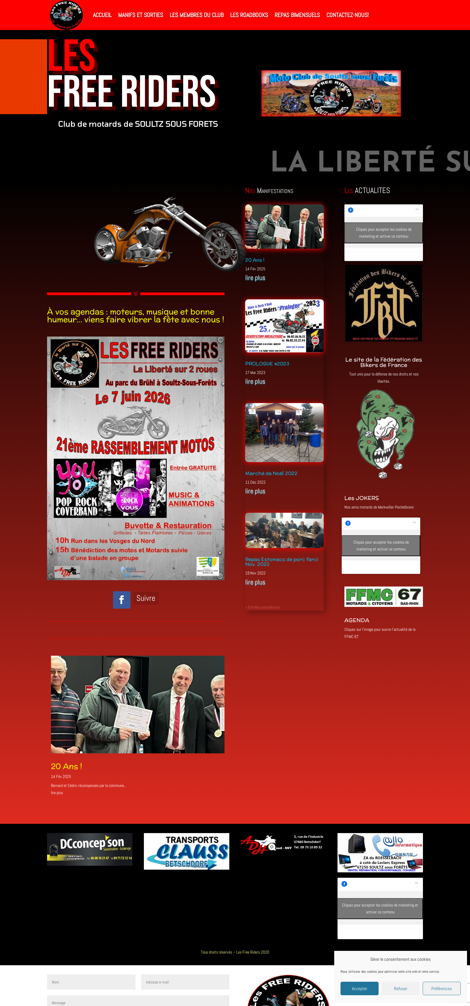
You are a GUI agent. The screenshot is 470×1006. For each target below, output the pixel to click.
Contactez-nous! (347, 15)
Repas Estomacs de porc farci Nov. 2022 (281, 562)
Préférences (441, 988)
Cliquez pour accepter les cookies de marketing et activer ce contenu (384, 233)
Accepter (359, 988)
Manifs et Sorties (140, 15)
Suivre (145, 598)
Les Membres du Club (197, 15)
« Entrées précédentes (262, 607)
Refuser (400, 988)
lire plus (57, 792)
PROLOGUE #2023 (267, 363)
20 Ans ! (66, 766)
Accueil (102, 15)
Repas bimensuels (297, 15)
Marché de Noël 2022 (271, 473)
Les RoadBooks (249, 15)
